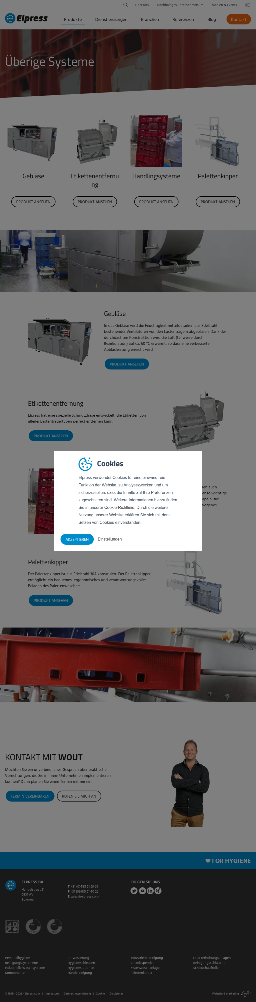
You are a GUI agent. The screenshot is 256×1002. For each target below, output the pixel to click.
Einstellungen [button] (110, 539)
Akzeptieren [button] (77, 540)
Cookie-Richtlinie (119, 507)
